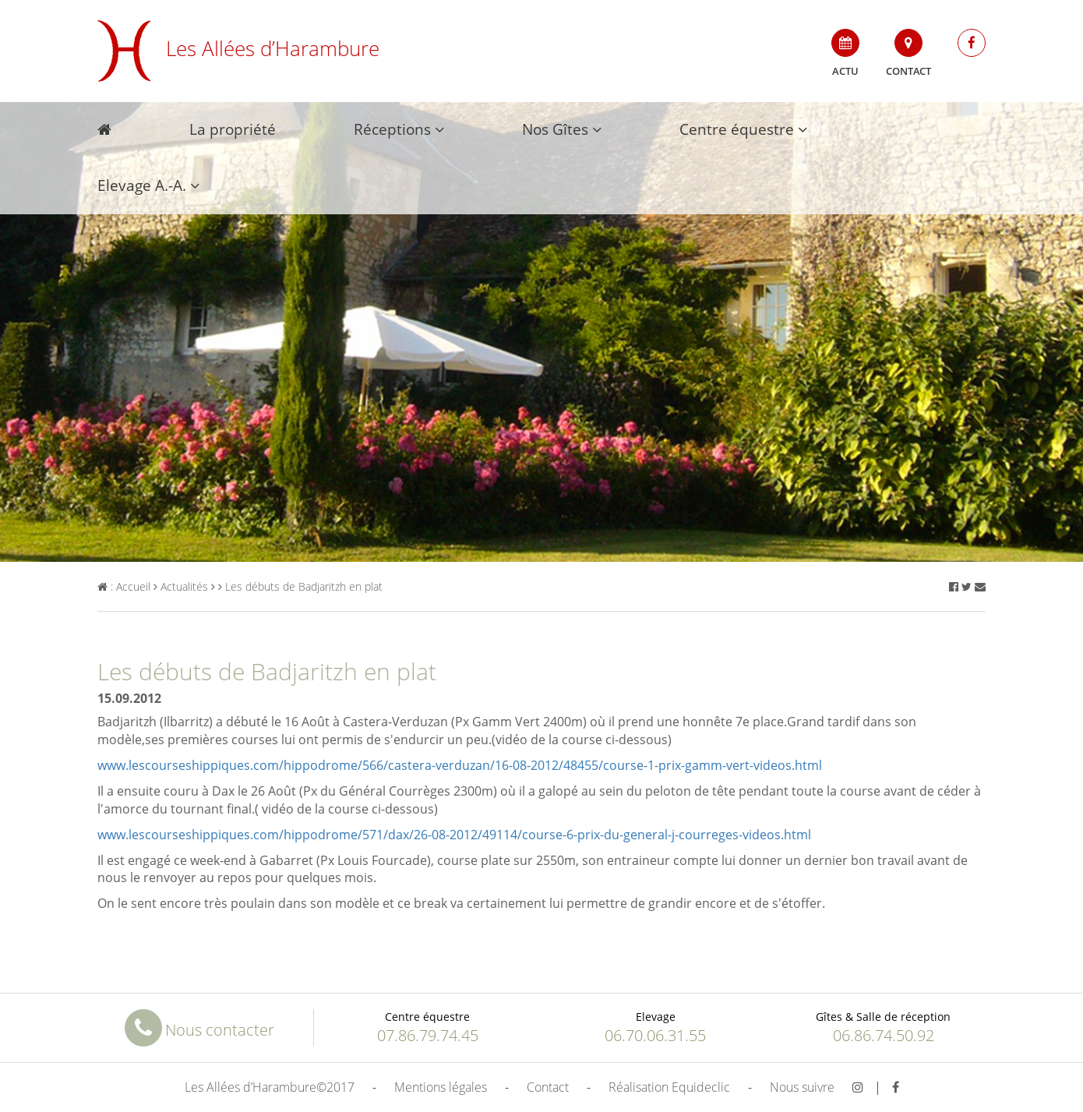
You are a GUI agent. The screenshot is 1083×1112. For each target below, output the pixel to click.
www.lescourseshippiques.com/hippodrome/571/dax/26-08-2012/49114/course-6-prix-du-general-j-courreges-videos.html (454, 834)
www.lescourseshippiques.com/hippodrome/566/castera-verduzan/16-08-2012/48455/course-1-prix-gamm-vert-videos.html (459, 765)
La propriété (232, 129)
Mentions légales (440, 1087)
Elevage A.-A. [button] (148, 185)
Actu (845, 53)
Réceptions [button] (399, 129)
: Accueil (123, 586)
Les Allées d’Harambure (238, 48)
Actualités (180, 586)
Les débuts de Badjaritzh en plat (300, 586)
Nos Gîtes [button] (561, 129)
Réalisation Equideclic (669, 1087)
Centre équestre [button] (743, 129)
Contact (908, 53)
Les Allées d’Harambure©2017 (270, 1087)
